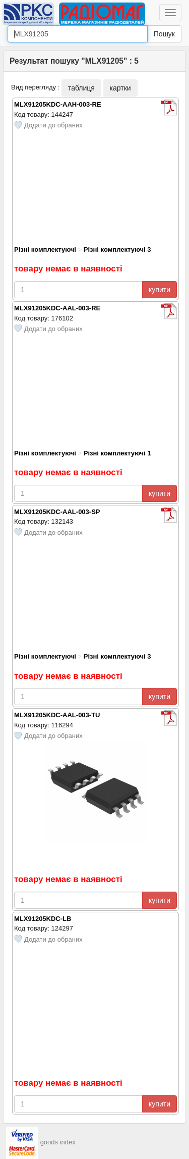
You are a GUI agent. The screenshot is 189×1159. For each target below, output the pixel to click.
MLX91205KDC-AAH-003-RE (57, 104)
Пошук (164, 34)
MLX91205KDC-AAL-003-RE (57, 308)
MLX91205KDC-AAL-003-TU (57, 715)
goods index (58, 1142)
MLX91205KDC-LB (42, 918)
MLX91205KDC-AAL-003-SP (57, 512)
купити (159, 290)
